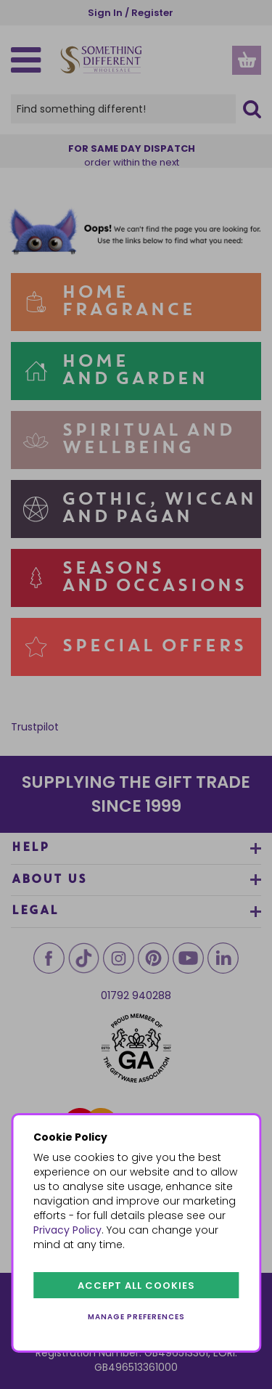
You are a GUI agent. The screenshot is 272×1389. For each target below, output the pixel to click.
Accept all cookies (136, 1285)
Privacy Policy (67, 1230)
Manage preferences (136, 1316)
